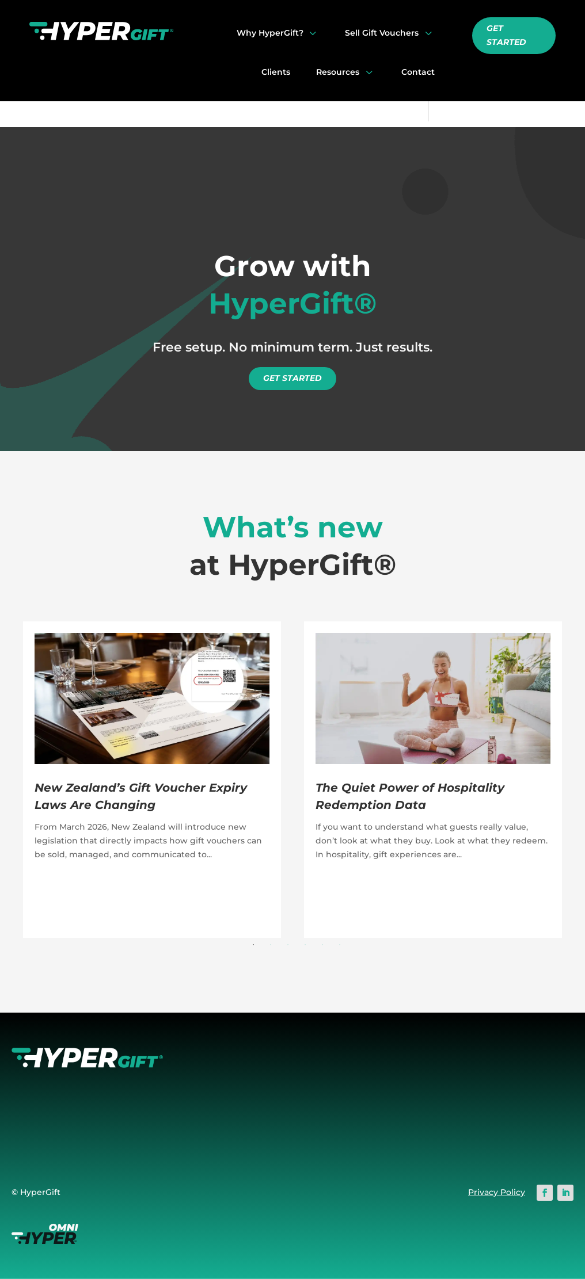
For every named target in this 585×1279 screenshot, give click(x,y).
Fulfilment (341, 1130)
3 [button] (288, 944)
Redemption (346, 1103)
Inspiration (496, 1117)
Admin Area (344, 1117)
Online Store (346, 1076)
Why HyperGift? (242, 1076)
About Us (228, 1117)
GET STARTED (506, 35)
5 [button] (322, 944)
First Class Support (248, 1090)
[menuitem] (278, 32)
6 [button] (339, 944)
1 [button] (253, 944)
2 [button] (270, 944)
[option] (152, 779)
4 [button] (305, 944)
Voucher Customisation (368, 1090)
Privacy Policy (496, 1192)
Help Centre (499, 1076)
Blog (484, 1103)
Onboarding (500, 1090)
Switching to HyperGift (257, 1103)
